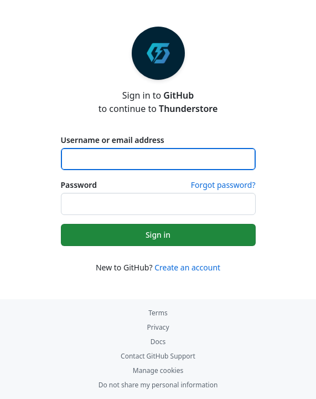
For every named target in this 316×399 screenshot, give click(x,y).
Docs (158, 341)
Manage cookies (158, 370)
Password (79, 185)
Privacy (158, 327)
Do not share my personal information (158, 385)
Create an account (187, 267)
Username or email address (112, 140)
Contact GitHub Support (158, 356)
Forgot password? (223, 185)
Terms (158, 313)
